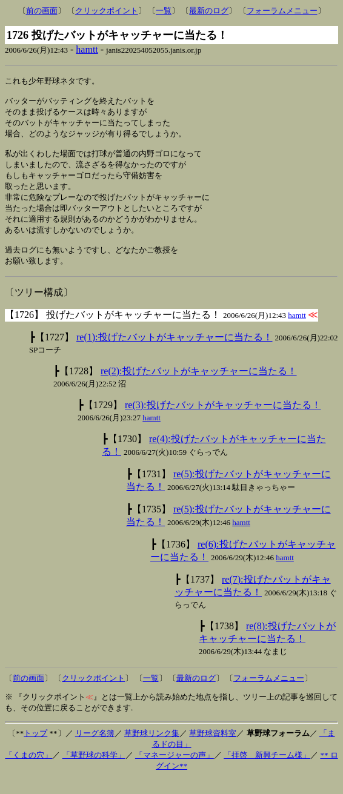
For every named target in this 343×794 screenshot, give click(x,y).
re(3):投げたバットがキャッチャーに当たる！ (223, 419)
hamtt (87, 49)
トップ (35, 747)
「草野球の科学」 (93, 769)
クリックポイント (106, 10)
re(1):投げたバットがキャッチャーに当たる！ (174, 351)
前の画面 (42, 10)
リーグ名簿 (95, 747)
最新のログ (208, 10)
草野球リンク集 (151, 747)
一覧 (164, 10)
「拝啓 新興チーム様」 (267, 769)
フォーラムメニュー (282, 10)
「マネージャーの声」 (174, 769)
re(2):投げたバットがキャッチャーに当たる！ (199, 385)
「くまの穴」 (28, 769)
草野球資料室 (212, 747)
